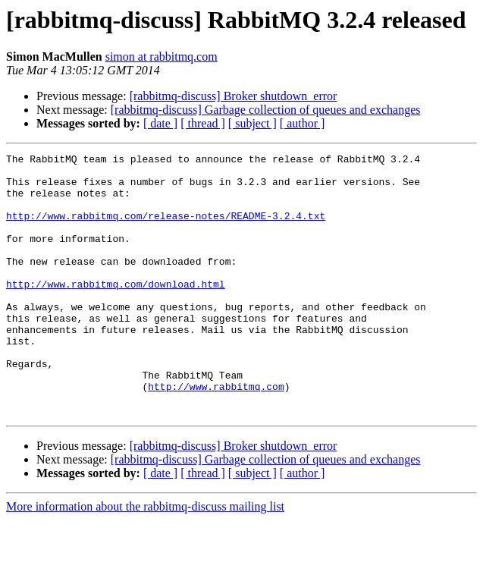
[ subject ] (252, 123)
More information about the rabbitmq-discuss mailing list (145, 558)
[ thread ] (202, 123)
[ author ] (302, 123)
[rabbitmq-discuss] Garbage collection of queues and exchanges (266, 109)
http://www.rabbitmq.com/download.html (115, 311)
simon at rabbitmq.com (161, 56)
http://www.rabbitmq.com (216, 434)
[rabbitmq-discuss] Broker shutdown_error (233, 96)
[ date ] (160, 123)
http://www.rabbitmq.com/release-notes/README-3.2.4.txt (165, 229)
